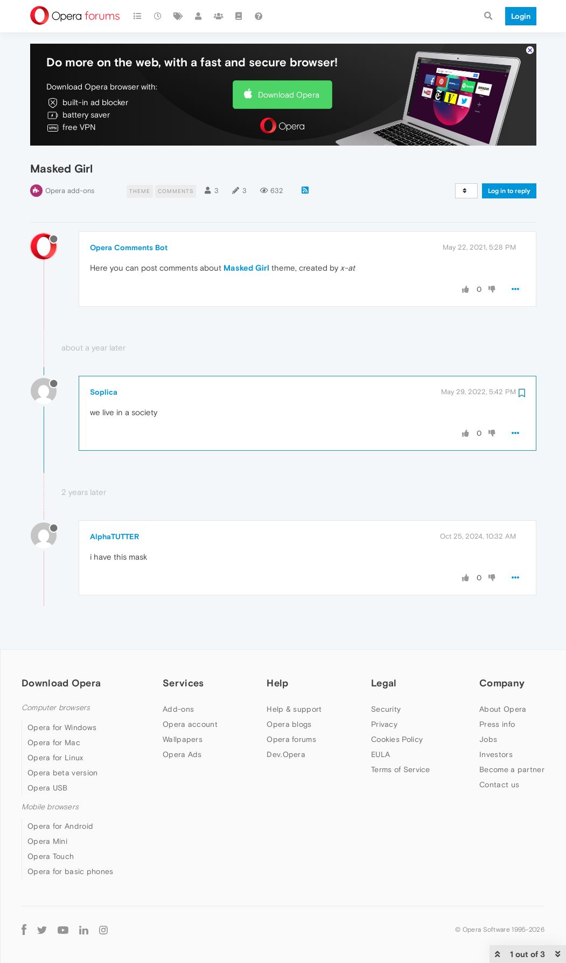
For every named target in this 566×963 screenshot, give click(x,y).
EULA (380, 754)
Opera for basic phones (70, 871)
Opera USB (47, 787)
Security (386, 709)
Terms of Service (400, 769)
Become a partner (511, 769)
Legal (384, 683)
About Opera (502, 709)
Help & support (294, 709)
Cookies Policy (397, 739)
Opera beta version (62, 772)
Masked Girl (246, 267)
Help (277, 683)
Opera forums (291, 739)
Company (502, 683)
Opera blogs (289, 724)
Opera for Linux (55, 757)
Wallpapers (182, 739)
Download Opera (288, 94)
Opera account (190, 724)
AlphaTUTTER (114, 536)
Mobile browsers (50, 806)
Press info (497, 724)
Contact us (499, 784)
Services (183, 683)
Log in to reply (509, 191)
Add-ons (178, 709)
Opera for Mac (53, 742)
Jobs (488, 739)
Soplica (103, 392)
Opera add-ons (69, 191)
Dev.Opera (286, 754)
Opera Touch (50, 856)
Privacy (384, 724)
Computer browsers (56, 707)
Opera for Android (60, 826)
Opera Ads (182, 754)
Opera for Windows (61, 727)
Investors (496, 754)
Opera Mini (47, 841)
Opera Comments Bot (128, 247)
